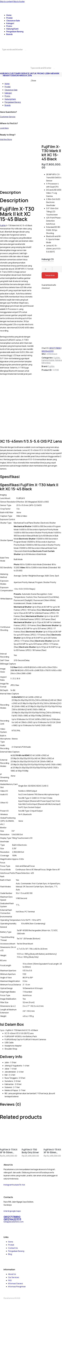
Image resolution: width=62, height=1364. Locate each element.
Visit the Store (6, 139)
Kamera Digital (48, 360)
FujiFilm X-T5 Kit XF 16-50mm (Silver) (8, 1152)
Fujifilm (57, 357)
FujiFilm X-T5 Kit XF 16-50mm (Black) (52, 1152)
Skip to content (6, 1)
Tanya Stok (50, 275)
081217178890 (55, 348)
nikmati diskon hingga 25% (17, 75)
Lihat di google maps (12, 1211)
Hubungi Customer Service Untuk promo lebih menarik (29, 73)
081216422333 (48, 351)
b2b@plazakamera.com (13, 1221)
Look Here (4, 128)
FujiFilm (3, 225)
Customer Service (7, 116)
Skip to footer (19, 1)
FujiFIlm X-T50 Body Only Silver (30, 1151)
